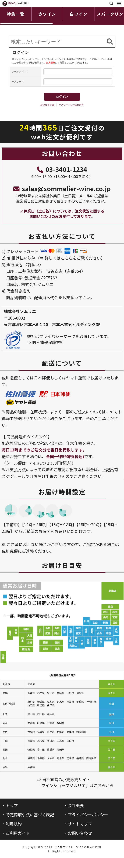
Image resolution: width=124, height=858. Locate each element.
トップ (12, 805)
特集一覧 (15, 14)
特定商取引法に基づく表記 (30, 814)
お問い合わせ (80, 833)
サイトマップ (80, 824)
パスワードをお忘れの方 (71, 104)
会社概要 (76, 805)
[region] (62, 16)
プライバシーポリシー (88, 814)
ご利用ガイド (18, 833)
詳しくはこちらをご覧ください (73, 258)
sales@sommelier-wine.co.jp (62, 188)
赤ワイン (47, 14)
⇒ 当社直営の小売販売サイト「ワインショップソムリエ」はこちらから (75, 782)
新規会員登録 (47, 104)
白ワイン (78, 14)
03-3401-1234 (62, 169)
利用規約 (14, 824)
